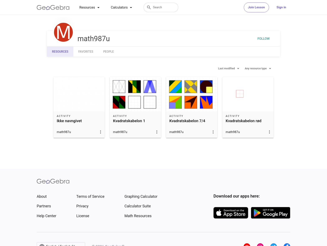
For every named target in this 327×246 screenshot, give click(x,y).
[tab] (90, 7)
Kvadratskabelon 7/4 (187, 121)
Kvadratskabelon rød (244, 121)
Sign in (281, 7)
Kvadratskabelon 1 (129, 121)
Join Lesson (256, 7)
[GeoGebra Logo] (53, 7)
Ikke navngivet (69, 121)
